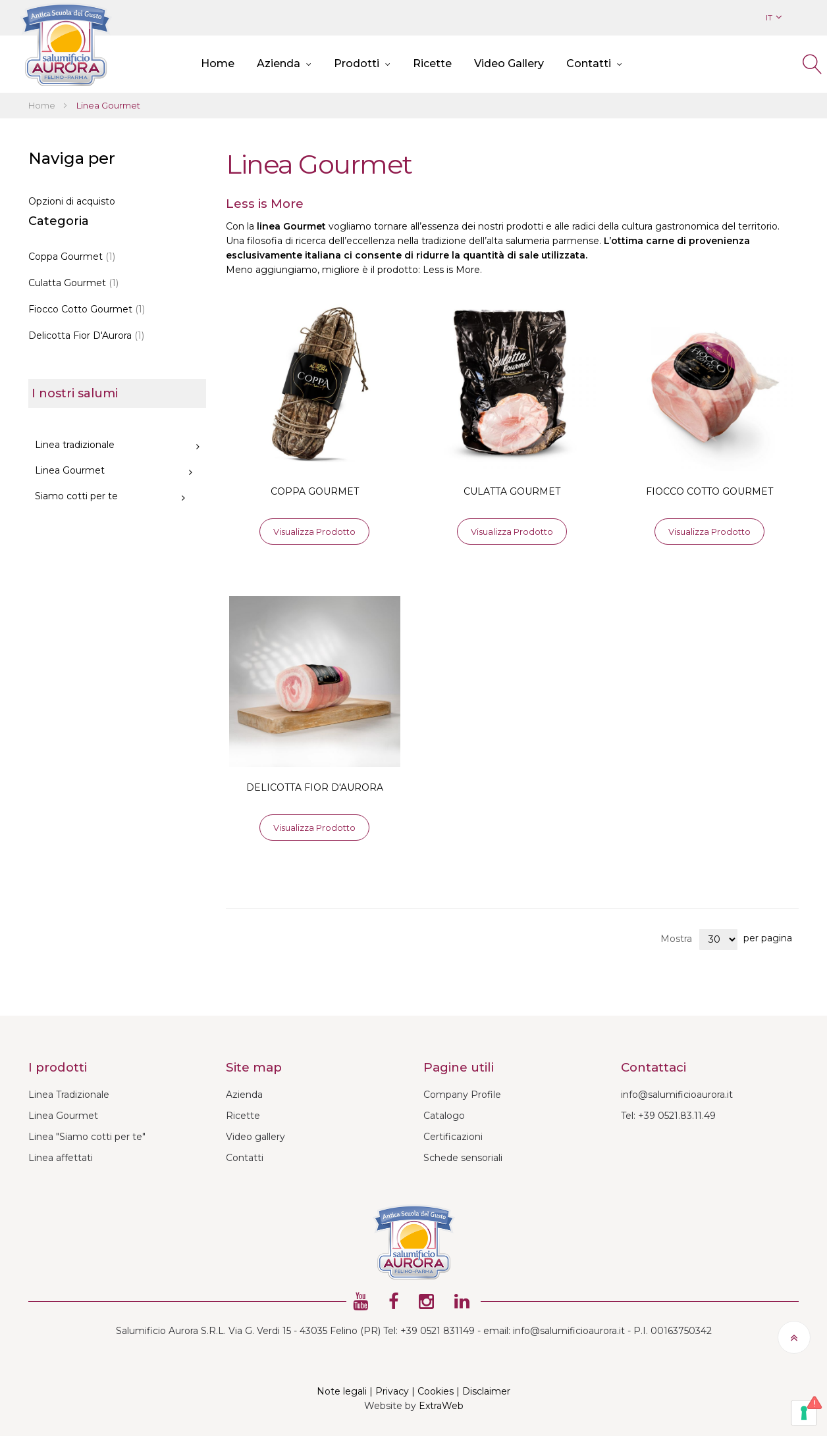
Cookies (435, 1391)
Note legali (342, 1391)
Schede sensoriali (462, 1158)
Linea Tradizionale (68, 1095)
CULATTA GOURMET (512, 491)
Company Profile (462, 1095)
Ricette (243, 1116)
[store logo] (66, 44)
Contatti (244, 1158)
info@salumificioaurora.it (677, 1095)
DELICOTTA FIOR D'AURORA (314, 787)
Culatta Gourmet (73, 283)
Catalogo (444, 1116)
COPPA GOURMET (315, 491)
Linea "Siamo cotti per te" (87, 1137)
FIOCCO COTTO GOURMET (709, 491)
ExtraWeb (441, 1406)
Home (42, 105)
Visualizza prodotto (314, 531)
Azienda (244, 1095)
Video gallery (255, 1137)
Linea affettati (60, 1158)
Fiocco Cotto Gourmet (86, 309)
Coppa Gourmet (71, 256)
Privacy (392, 1391)
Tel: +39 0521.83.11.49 (668, 1116)
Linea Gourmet (63, 1116)
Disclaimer (486, 1391)
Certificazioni (453, 1137)
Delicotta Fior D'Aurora (86, 335)
